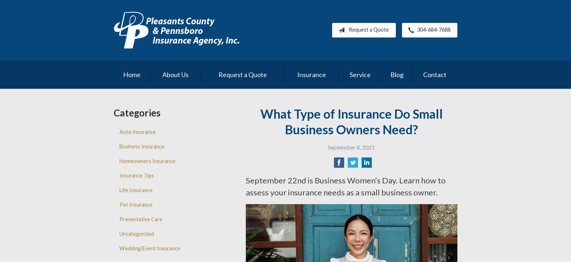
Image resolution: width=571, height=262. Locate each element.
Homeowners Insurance (147, 161)
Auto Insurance (137, 132)
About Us (175, 75)
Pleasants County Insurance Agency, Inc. (176, 30)
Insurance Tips (136, 175)
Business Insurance (142, 146)
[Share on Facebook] (339, 164)
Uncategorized (136, 234)
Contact (434, 75)
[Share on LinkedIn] (367, 164)
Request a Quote (362, 30)
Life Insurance (136, 190)
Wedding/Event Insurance (149, 248)
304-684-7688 (427, 30)
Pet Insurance (136, 205)
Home (132, 75)
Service (360, 75)
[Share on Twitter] (353, 164)
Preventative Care (140, 219)
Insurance (311, 75)
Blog (396, 75)
